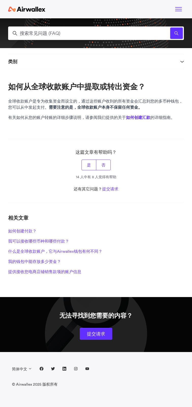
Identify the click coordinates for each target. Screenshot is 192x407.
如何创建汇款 (138, 117)
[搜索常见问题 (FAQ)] (96, 33)
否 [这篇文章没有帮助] (103, 164)
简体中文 (22, 369)
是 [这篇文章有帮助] (89, 164)
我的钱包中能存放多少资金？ (34, 261)
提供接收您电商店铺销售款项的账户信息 (44, 271)
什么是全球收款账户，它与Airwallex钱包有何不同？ (55, 251)
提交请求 (110, 188)
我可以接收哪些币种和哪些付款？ (38, 241)
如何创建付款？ (22, 230)
